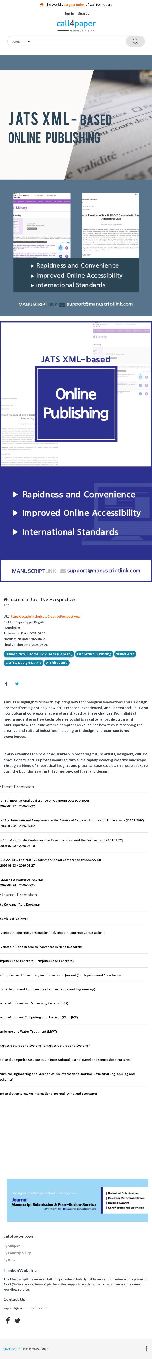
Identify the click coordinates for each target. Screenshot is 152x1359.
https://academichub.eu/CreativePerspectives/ (45, 616)
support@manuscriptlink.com (25, 1308)
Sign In (69, 13)
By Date (10, 1260)
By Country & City (17, 1253)
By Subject (12, 1246)
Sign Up (83, 13)
